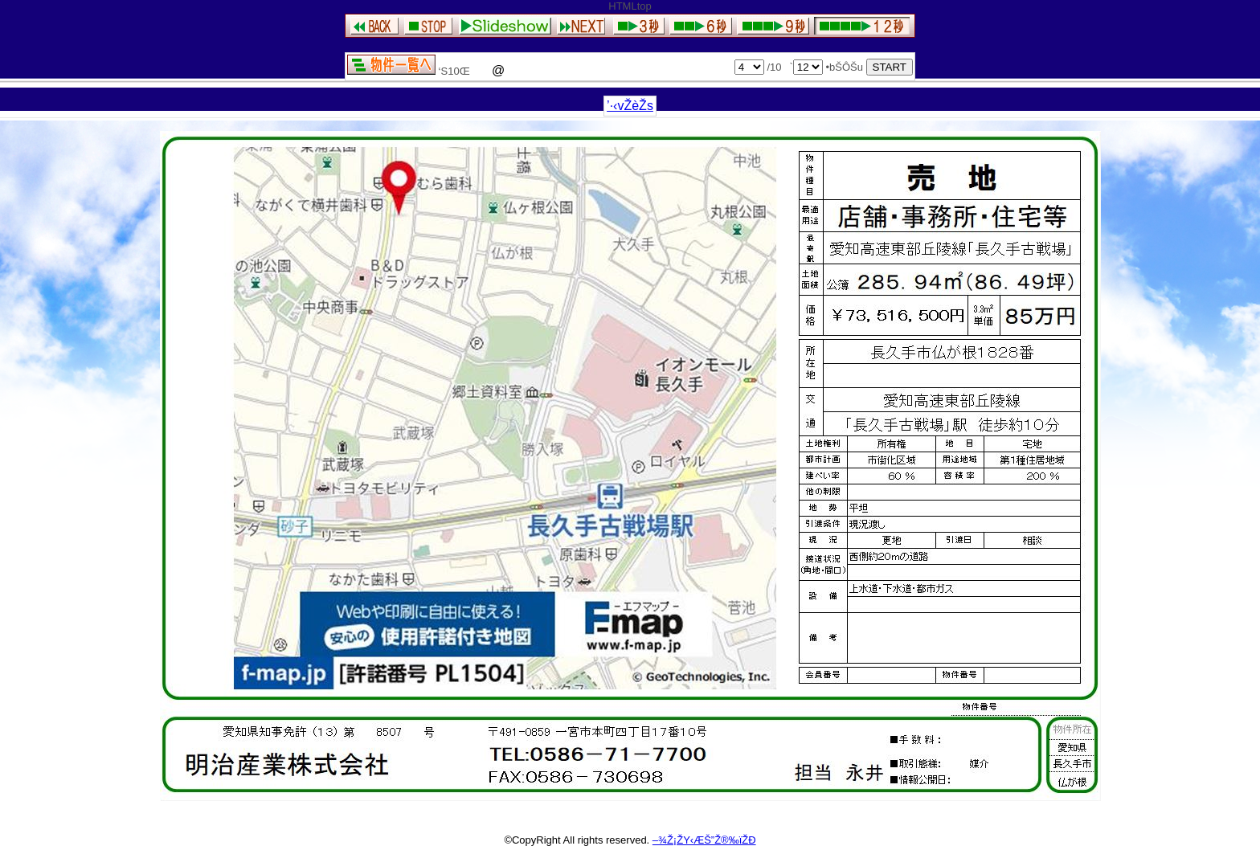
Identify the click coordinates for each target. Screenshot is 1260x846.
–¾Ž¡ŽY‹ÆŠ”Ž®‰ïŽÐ (704, 840)
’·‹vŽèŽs (630, 105)
